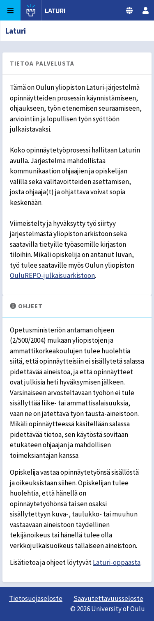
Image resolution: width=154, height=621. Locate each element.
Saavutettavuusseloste (108, 598)
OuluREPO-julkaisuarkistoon (52, 275)
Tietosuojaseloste (35, 598)
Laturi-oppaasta (116, 562)
